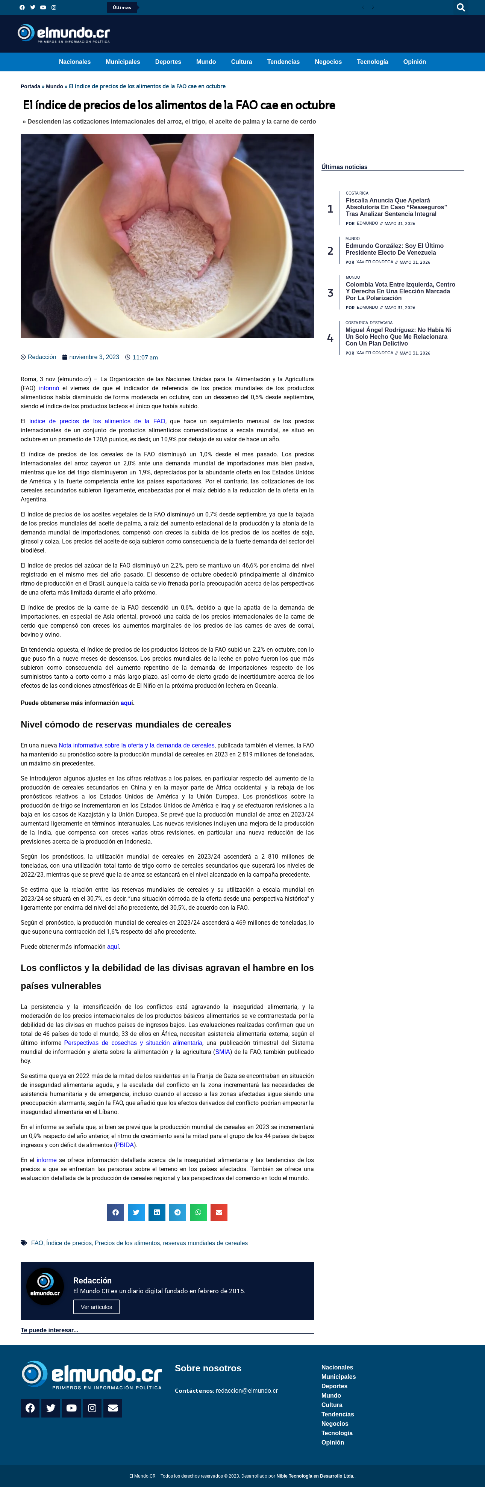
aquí (113, 947)
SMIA (222, 1052)
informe (47, 1160)
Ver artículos (96, 1307)
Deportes (168, 62)
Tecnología (372, 62)
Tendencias (283, 62)
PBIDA (125, 1145)
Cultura (241, 62)
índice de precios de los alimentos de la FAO (97, 421)
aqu (126, 703)
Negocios (328, 62)
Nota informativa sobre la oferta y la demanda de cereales (136, 745)
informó (49, 388)
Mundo (206, 62)
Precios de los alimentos (127, 1243)
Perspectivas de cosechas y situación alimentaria (133, 1043)
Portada (30, 86)
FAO (37, 1243)
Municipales (123, 62)
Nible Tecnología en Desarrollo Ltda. (315, 1476)
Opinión (414, 62)
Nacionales (75, 62)
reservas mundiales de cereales (205, 1243)
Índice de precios (69, 1243)
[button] (460, 7)
